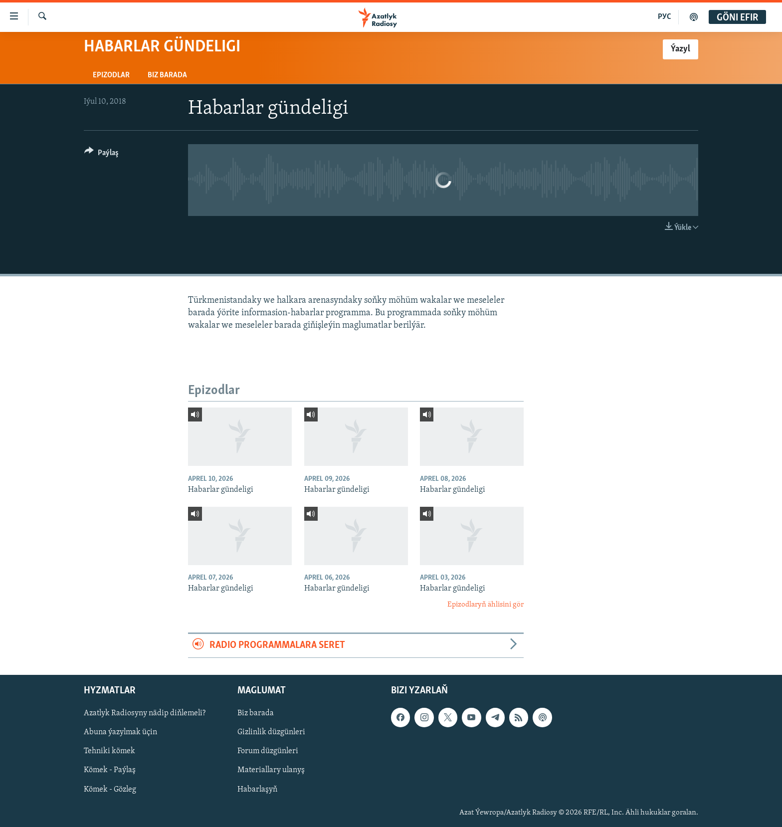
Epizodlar (111, 75)
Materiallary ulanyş (271, 770)
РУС (664, 17)
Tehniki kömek (109, 751)
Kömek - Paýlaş (110, 770)
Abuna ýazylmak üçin (120, 732)
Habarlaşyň (257, 789)
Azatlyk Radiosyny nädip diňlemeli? (144, 713)
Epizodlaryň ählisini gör (485, 605)
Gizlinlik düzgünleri (271, 732)
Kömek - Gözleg (110, 789)
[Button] (101, 154)
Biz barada (167, 75)
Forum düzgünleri (267, 751)
